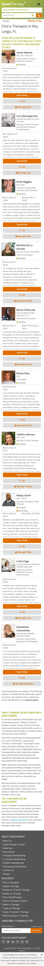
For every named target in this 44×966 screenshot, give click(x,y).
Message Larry (23, 173)
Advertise (7, 848)
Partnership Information (15, 866)
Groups (6, 874)
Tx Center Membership (14, 859)
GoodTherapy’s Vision (14, 844)
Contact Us (8, 870)
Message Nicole (23, 364)
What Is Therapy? (11, 904)
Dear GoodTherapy (12, 897)
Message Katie (23, 236)
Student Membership (13, 863)
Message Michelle (23, 301)
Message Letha (23, 618)
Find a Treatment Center (15, 901)
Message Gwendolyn (23, 683)
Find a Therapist (11, 882)
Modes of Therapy (12, 893)
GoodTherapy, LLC (27, 948)
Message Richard (23, 425)
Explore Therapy (11, 886)
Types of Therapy (11, 908)
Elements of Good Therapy (16, 890)
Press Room (9, 852)
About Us (7, 840)
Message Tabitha (23, 486)
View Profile (22, 95)
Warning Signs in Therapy (15, 915)
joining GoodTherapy (19, 820)
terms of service (31, 700)
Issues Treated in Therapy (16, 912)
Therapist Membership (14, 855)
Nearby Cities (35, 21)
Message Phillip (23, 552)
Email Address (8, 926)
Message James (23, 107)
